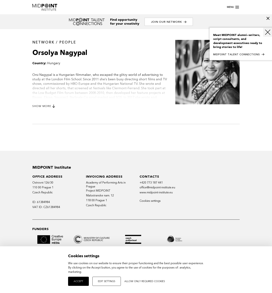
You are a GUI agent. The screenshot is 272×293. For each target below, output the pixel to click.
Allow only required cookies (144, 281)
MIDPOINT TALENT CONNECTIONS (238, 54)
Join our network (168, 22)
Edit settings (106, 281)
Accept (78, 281)
